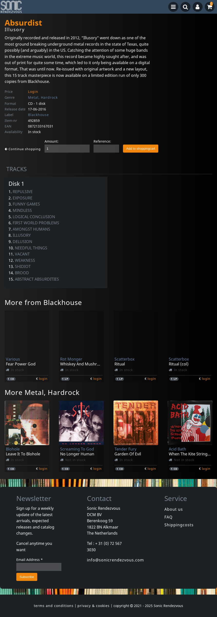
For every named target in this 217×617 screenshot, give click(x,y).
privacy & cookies (93, 605)
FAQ (168, 517)
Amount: (51, 141)
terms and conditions (54, 605)
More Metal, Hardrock (42, 392)
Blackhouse (38, 114)
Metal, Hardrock (43, 97)
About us (173, 509)
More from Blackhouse (43, 302)
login (43, 378)
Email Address (29, 559)
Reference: (102, 141)
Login (33, 91)
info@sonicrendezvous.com (115, 560)
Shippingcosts (179, 525)
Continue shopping (23, 149)
